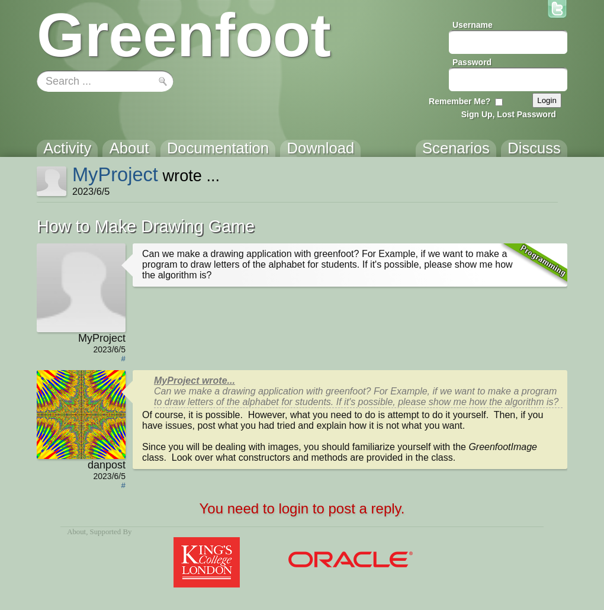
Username (472, 25)
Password (471, 62)
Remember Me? (459, 101)
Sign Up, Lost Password (508, 114)
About (76, 532)
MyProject (115, 174)
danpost (107, 465)
